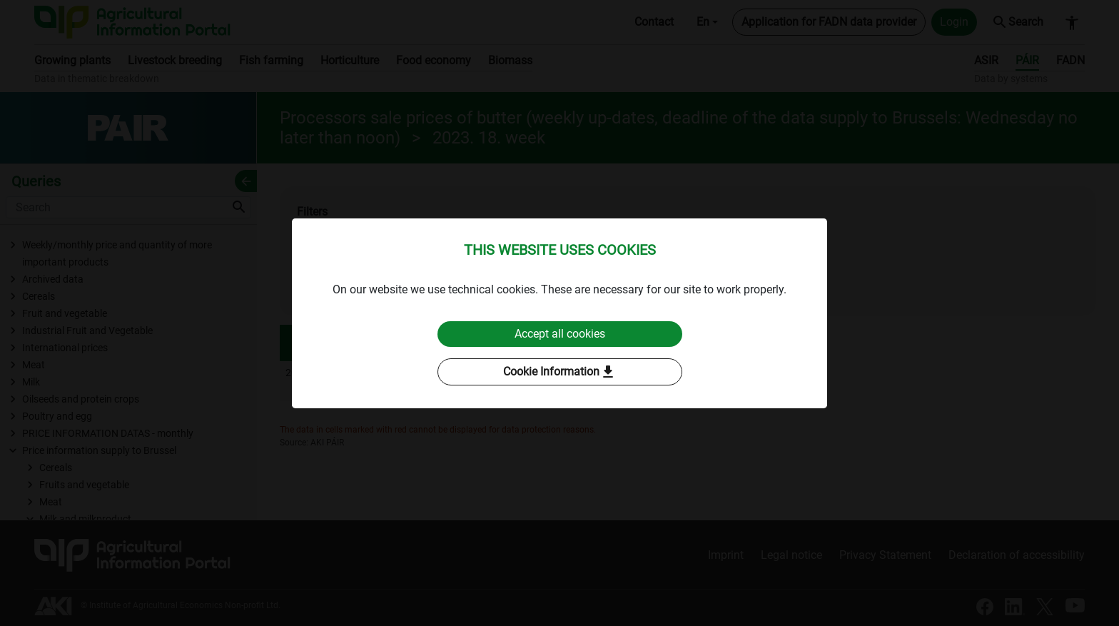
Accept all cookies (560, 333)
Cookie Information (560, 371)
